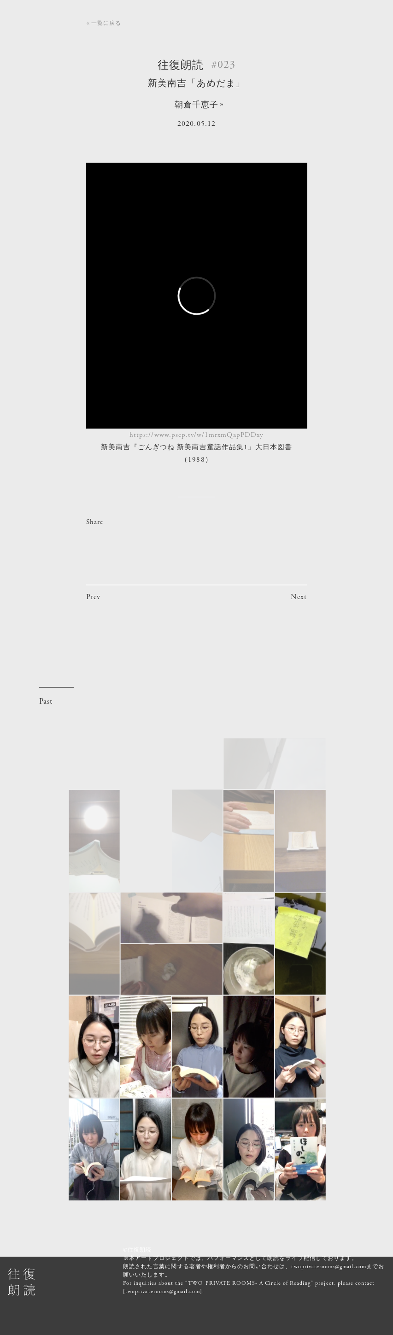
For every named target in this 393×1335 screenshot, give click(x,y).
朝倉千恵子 (196, 105)
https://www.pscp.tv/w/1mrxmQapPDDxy (196, 434)
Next (299, 597)
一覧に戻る (106, 23)
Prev (93, 597)
